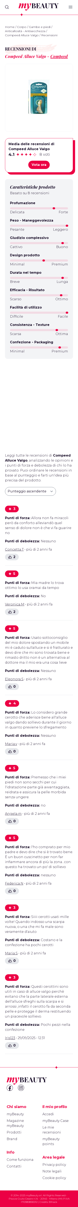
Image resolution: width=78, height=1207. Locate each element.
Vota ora (39, 165)
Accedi (48, 1114)
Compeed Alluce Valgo (22, 35)
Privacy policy (54, 1165)
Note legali (52, 1171)
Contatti (14, 1166)
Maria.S (11, 953)
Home (10, 27)
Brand (12, 1139)
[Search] (7, 7)
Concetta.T (14, 549)
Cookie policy (54, 1178)
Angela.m (13, 814)
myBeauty (15, 1114)
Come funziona (20, 1160)
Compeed (59, 56)
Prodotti (14, 1132)
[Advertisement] (39, 404)
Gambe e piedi (40, 27)
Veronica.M (14, 604)
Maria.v (11, 744)
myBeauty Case (55, 1121)
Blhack (53, 1201)
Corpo (21, 27)
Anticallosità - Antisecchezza (25, 31)
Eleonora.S (14, 679)
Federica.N (14, 883)
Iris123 (10, 1038)
